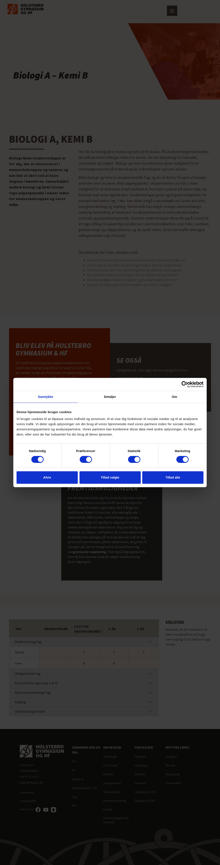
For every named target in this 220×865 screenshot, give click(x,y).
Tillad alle (172, 477)
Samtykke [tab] (45, 397)
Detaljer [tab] (110, 397)
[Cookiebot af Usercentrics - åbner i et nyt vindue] (184, 384)
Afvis (47, 477)
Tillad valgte (110, 477)
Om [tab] (174, 397)
